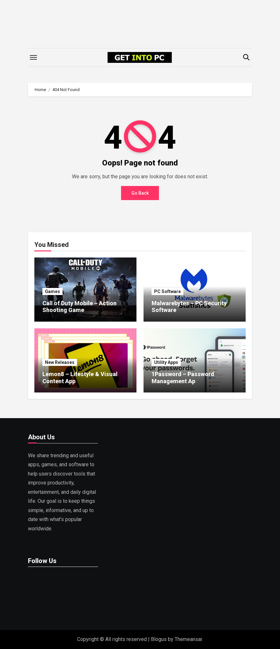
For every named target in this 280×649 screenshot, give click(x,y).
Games (52, 291)
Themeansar (188, 639)
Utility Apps (166, 362)
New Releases (59, 362)
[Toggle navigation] (33, 57)
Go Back (140, 193)
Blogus (159, 639)
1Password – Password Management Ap (183, 377)
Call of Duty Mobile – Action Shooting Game (79, 307)
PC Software (167, 291)
